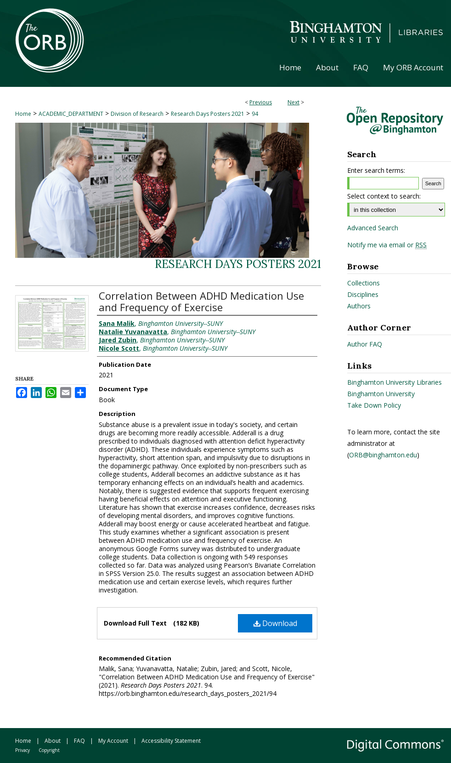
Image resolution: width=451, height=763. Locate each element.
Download (275, 623)
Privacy (22, 750)
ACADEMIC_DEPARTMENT (71, 114)
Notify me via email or (387, 245)
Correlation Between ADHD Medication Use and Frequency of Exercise (201, 301)
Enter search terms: (376, 170)
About (53, 741)
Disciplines (362, 294)
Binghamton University (381, 393)
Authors (359, 306)
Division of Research (137, 114)
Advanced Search (372, 227)
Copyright (49, 750)
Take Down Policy (374, 405)
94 (255, 114)
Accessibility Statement (171, 741)
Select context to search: (384, 196)
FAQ (79, 741)
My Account (113, 741)
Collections (363, 283)
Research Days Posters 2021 (207, 114)
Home (23, 114)
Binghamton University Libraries (394, 382)
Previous (260, 102)
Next (293, 102)
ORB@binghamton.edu (383, 454)
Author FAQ (364, 344)
